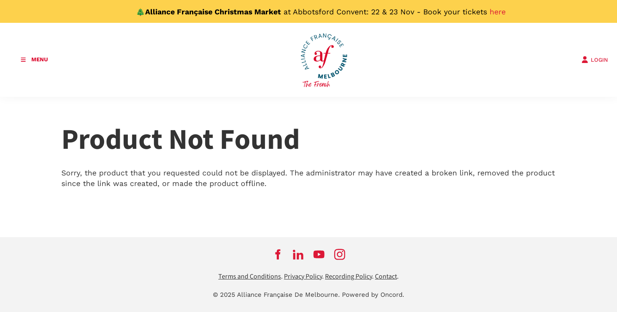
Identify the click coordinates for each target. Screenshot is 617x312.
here (498, 12)
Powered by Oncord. (373, 294)
